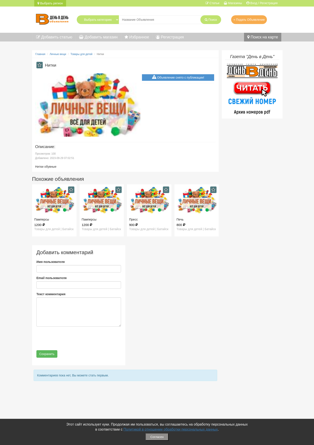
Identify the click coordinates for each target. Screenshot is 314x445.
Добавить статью (54, 37)
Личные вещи (58, 54)
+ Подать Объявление (249, 19)
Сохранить (47, 354)
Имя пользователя (50, 262)
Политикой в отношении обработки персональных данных (170, 429)
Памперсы (41, 219)
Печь (180, 219)
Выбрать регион (50, 3)
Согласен (157, 437)
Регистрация (170, 37)
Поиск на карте (262, 37)
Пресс (133, 219)
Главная (40, 54)
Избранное (137, 37)
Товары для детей (81, 54)
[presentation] (69, 338)
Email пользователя (51, 278)
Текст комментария (50, 294)
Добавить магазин (98, 37)
